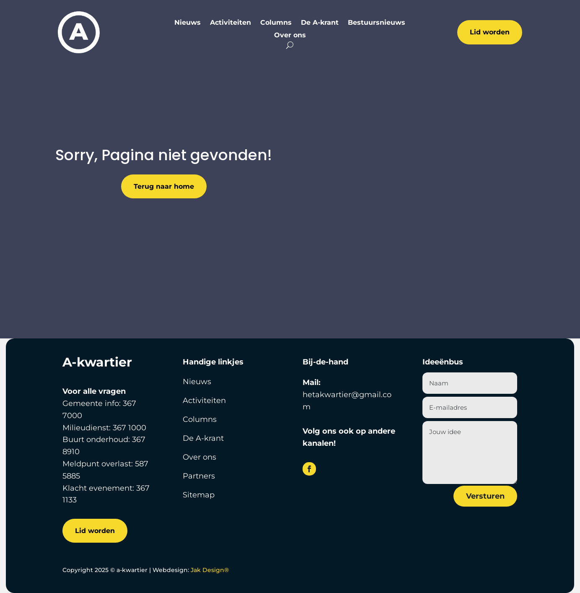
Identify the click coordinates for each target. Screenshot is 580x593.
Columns (276, 23)
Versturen (485, 496)
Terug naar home (164, 186)
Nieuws (187, 23)
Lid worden (490, 32)
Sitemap (199, 494)
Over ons (290, 35)
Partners (199, 476)
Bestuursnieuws (376, 23)
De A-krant (320, 23)
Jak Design (210, 570)
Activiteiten (230, 23)
